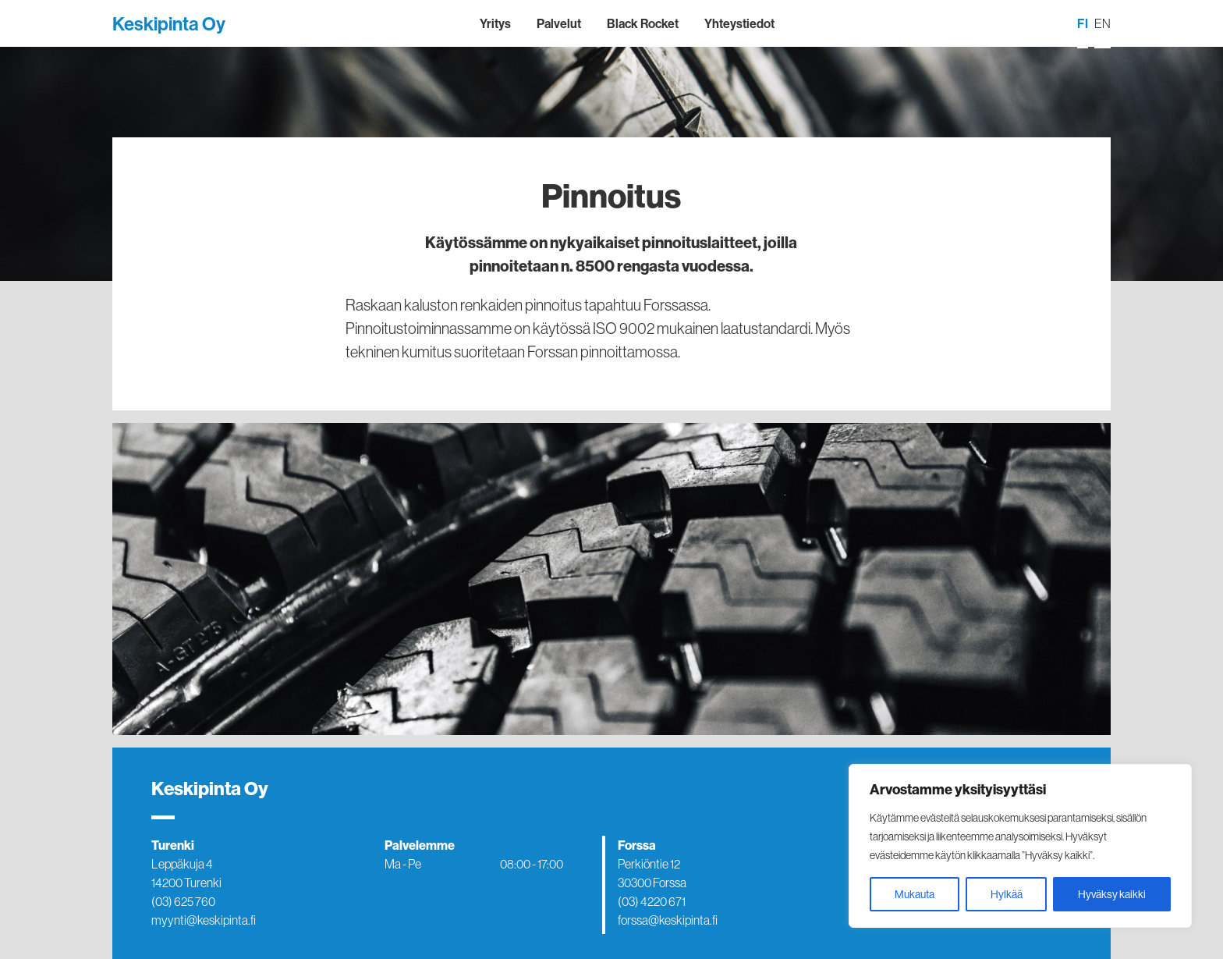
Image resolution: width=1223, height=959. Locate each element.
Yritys (495, 23)
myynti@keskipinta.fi (203, 920)
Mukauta (914, 894)
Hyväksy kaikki (1112, 894)
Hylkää (1007, 894)
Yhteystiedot (739, 23)
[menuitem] (1082, 24)
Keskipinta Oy (168, 23)
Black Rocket (643, 23)
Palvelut (559, 23)
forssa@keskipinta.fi (668, 920)
